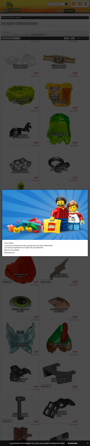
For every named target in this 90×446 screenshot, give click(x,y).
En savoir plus (72, 443)
